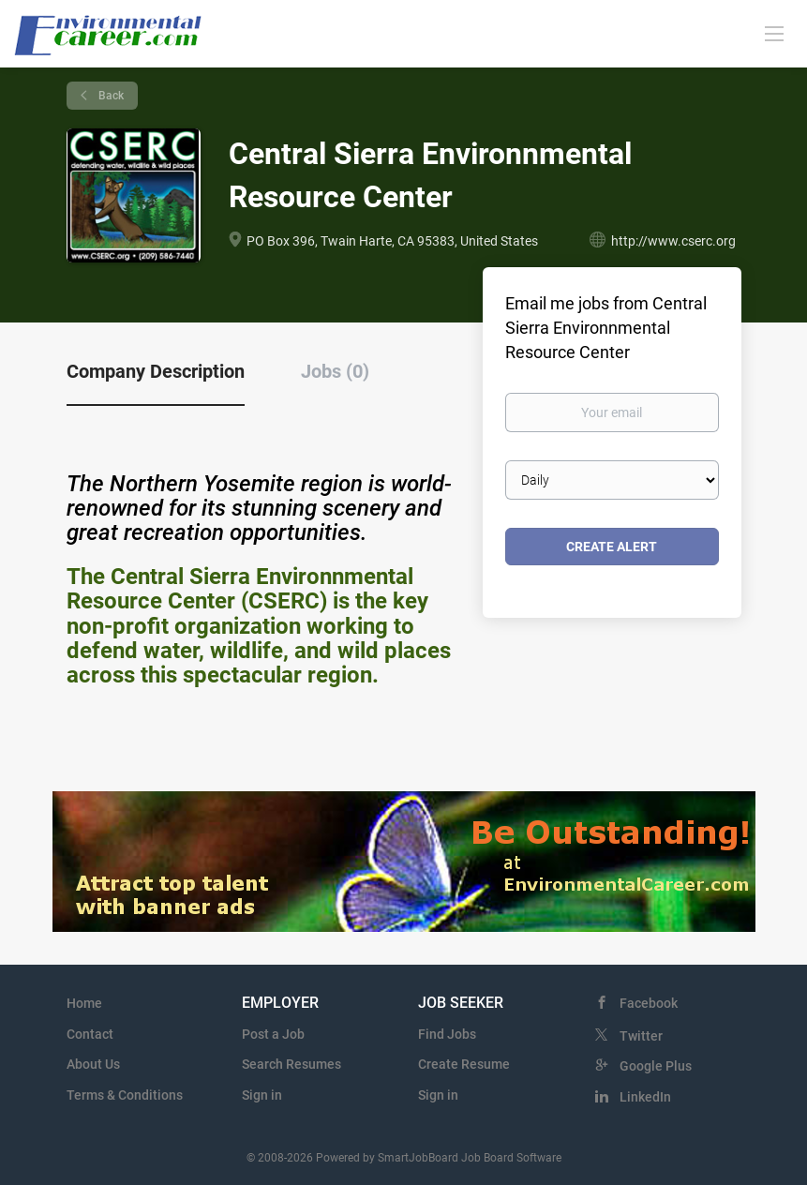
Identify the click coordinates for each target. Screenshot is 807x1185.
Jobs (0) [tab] (335, 371)
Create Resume (464, 1064)
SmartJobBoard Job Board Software (469, 1157)
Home (84, 1003)
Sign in (262, 1095)
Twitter (641, 1035)
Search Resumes (291, 1064)
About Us (93, 1064)
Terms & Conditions (125, 1095)
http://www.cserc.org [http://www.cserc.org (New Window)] (673, 240)
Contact (90, 1034)
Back (110, 95)
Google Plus (656, 1065)
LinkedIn (645, 1096)
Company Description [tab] (156, 371)
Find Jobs (447, 1034)
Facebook (649, 1003)
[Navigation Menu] (774, 33)
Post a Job (273, 1034)
